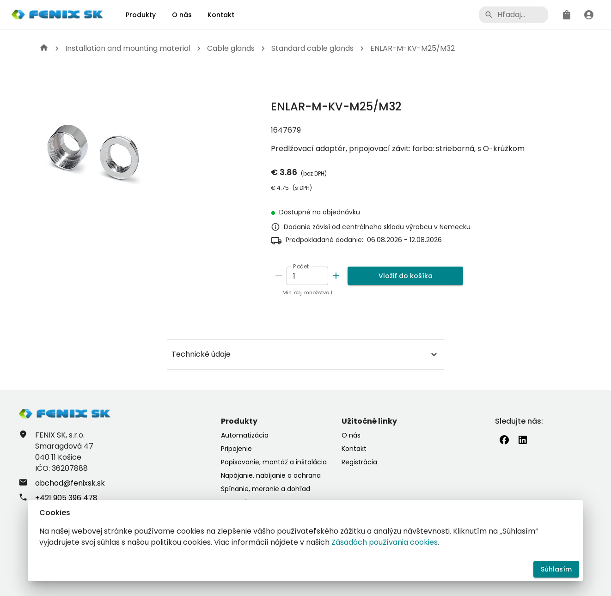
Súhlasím (556, 569)
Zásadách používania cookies (384, 542)
